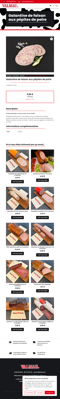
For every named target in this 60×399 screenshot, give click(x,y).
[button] (51, 39)
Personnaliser (29, 392)
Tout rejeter (40, 392)
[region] (39, 386)
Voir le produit (17, 182)
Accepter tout (49, 392)
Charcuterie (16, 75)
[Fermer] (55, 377)
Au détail (22, 75)
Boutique (9, 75)
